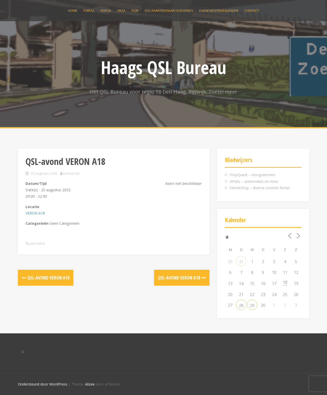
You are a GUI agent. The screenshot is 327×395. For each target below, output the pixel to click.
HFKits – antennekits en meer (254, 181)
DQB (135, 10)
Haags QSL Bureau (163, 67)
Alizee (90, 384)
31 (241, 262)
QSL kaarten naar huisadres (169, 10)
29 (252, 305)
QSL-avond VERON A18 (45, 278)
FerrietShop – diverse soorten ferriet (260, 187)
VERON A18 (35, 213)
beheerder (71, 173)
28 (241, 305)
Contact (251, 10)
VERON (105, 10)
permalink (37, 243)
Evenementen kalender (218, 10)
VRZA (121, 10)
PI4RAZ (89, 10)
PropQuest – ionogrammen (252, 174)
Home (72, 10)
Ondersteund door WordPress (42, 384)
